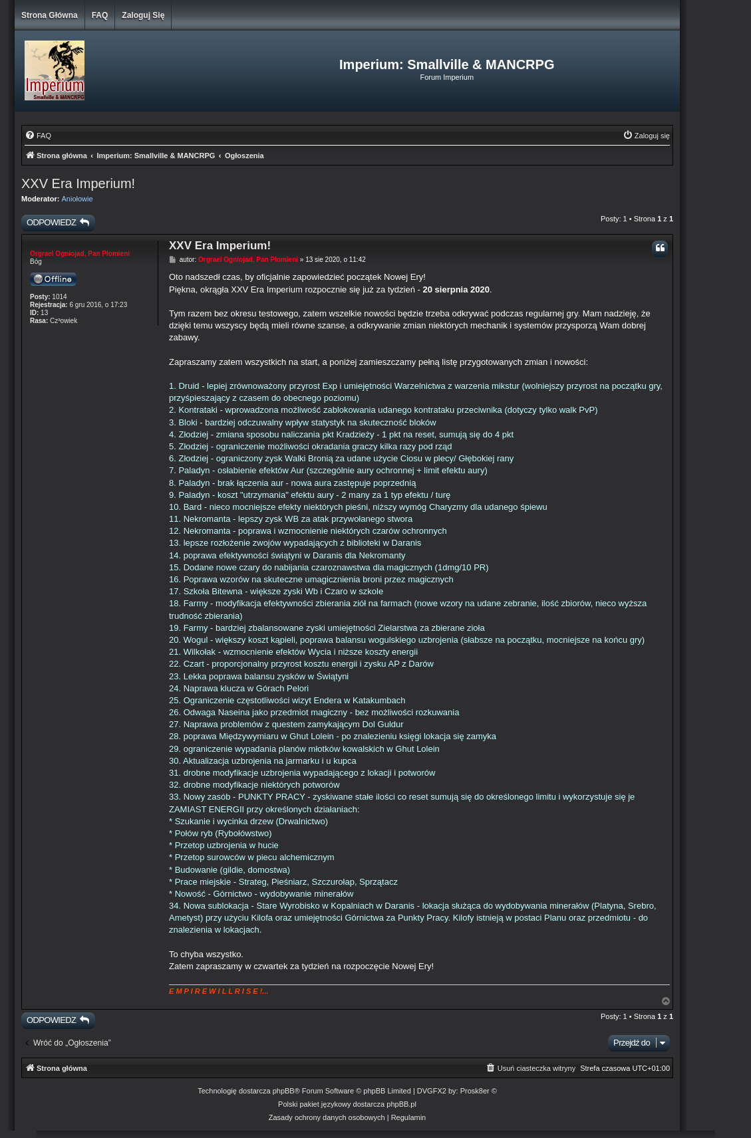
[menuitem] (38, 136)
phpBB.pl (401, 1104)
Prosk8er (475, 1091)
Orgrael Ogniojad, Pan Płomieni (80, 253)
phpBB (284, 1091)
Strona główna (49, 15)
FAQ (100, 15)
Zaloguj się (143, 15)
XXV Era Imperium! (78, 183)
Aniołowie (77, 199)
